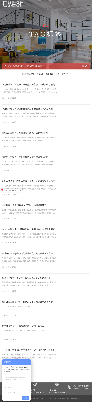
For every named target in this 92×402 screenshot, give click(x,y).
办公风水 (40, 74)
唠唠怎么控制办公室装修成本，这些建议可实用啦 (25, 157)
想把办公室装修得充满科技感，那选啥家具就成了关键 (27, 302)
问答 (57, 74)
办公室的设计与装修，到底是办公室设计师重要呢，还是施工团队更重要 (36, 84)
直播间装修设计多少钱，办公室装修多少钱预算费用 (26, 277)
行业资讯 (49, 74)
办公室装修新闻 (28, 74)
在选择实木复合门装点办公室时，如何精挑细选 (24, 205)
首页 (9, 66)
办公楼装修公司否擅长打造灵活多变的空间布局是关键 (27, 109)
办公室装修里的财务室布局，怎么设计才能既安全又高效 (28, 181)
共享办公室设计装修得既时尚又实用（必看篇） (24, 326)
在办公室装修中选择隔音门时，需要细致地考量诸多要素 (28, 229)
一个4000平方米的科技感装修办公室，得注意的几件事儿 (28, 350)
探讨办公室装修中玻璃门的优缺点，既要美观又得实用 (27, 253)
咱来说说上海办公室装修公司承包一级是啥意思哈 (25, 133)
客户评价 (65, 74)
